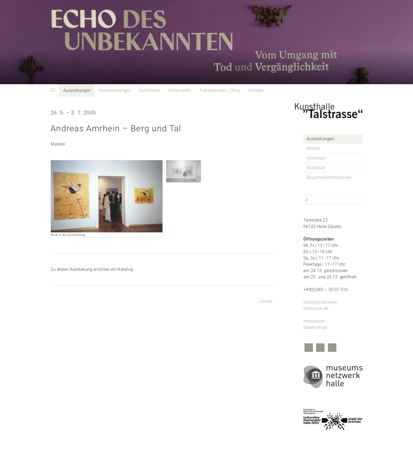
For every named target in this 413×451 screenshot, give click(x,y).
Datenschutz (315, 327)
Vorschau (316, 158)
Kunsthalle (149, 90)
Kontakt (255, 90)
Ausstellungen (77, 90)
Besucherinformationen (329, 177)
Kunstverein (179, 90)
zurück (266, 301)
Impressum (314, 321)
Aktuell (313, 148)
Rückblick (316, 167)
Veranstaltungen (115, 90)
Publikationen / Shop (220, 90)
